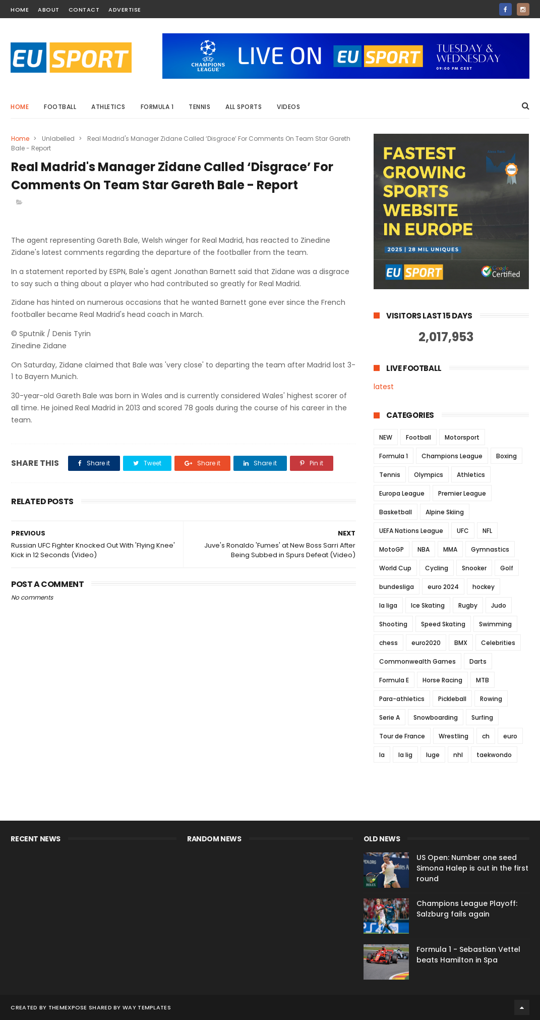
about (48, 10)
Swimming (495, 624)
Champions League (452, 456)
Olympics (428, 474)
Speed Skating (443, 624)
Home (20, 106)
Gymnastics (490, 549)
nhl (458, 754)
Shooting (393, 624)
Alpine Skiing (445, 512)
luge (433, 754)
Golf (506, 568)
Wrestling (453, 736)
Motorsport (462, 437)
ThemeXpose (67, 1007)
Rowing (491, 698)
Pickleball (452, 698)
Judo (498, 605)
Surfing (482, 717)
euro (510, 736)
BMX (460, 642)
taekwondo (494, 754)
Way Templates (147, 1007)
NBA (423, 549)
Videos (288, 106)
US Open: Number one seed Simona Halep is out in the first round (472, 868)
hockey (483, 586)
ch (486, 736)
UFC (463, 530)
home (20, 10)
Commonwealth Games (417, 661)
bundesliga (396, 586)
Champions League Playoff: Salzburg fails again (466, 908)
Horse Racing (442, 680)
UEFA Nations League (411, 530)
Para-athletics (402, 698)
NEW (385, 437)
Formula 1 (157, 106)
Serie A (389, 717)
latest (384, 387)
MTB (482, 680)
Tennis (199, 106)
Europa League (402, 493)
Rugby (467, 605)
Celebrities (498, 642)
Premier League (462, 493)
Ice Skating (428, 605)
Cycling (436, 568)
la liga (388, 605)
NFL (487, 530)
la (382, 754)
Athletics (108, 106)
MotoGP (391, 549)
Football (60, 106)
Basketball (395, 512)
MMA (450, 549)
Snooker (474, 568)
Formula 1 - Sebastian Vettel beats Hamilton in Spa (468, 954)
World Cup (395, 568)
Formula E (394, 680)
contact (84, 10)
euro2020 (426, 642)
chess (388, 642)
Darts (478, 661)
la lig (405, 754)
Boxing (506, 456)
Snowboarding (435, 717)
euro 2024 (443, 586)
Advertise (124, 10)
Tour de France (402, 736)
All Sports (243, 106)
